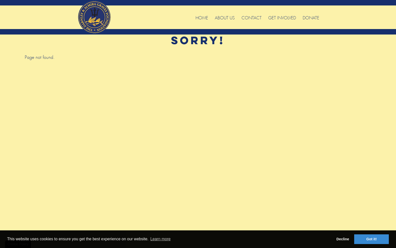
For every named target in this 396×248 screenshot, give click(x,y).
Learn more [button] (160, 239)
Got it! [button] (371, 239)
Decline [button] (342, 239)
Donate (311, 17)
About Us (225, 17)
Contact (252, 17)
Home (202, 17)
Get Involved (282, 17)
